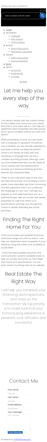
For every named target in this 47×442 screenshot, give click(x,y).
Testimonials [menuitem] (17, 73)
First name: (13, 389)
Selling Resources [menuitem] (19, 57)
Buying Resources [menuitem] (19, 48)
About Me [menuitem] (16, 70)
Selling (9, 54)
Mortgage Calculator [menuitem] (21, 51)
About (9, 67)
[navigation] (23, 53)
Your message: (15, 412)
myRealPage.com (22, 439)
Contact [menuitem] (15, 76)
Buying (9, 45)
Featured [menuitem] (15, 36)
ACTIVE (43, 10)
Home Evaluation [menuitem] (19, 61)
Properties (11, 33)
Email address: (15, 404)
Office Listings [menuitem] (18, 42)
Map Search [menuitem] (17, 39)
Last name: (13, 397)
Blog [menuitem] (8, 64)
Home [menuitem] (9, 29)
